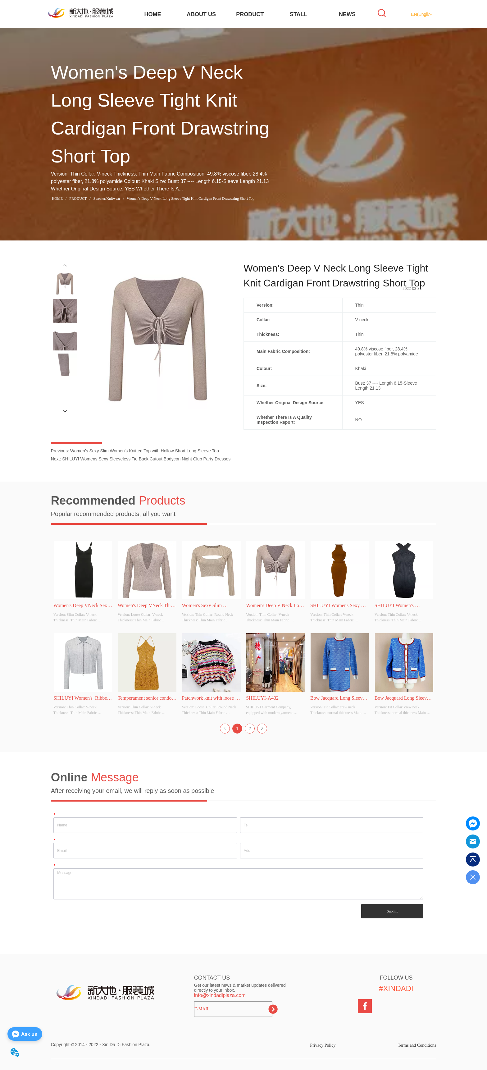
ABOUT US (201, 14)
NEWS (347, 14)
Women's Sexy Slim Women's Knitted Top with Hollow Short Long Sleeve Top (144, 450)
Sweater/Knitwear (107, 198)
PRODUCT (250, 14)
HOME (152, 14)
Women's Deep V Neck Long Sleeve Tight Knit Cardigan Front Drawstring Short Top (190, 198)
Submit (392, 911)
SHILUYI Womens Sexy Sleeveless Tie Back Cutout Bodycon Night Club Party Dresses (146, 458)
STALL (298, 14)
